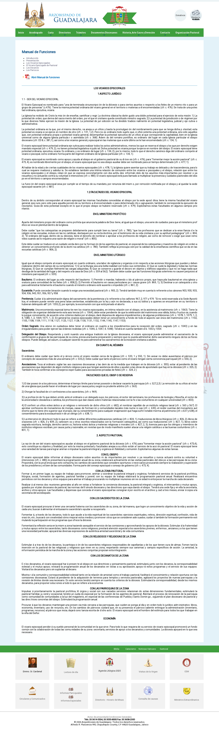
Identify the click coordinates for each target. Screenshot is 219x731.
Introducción (32, 58)
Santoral (164, 649)
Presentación (32, 60)
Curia (51, 34)
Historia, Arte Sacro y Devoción (139, 34)
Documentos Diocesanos (104, 34)
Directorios (65, 34)
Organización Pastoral (187, 34)
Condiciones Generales (120, 717)
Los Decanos (32, 68)
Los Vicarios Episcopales (38, 63)
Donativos (180, 15)
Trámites (81, 34)
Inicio (21, 32)
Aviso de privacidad (97, 717)
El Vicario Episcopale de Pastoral (41, 65)
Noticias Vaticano (147, 649)
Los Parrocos (32, 70)
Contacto (165, 34)
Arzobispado (36, 34)
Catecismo (130, 649)
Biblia (116, 649)
